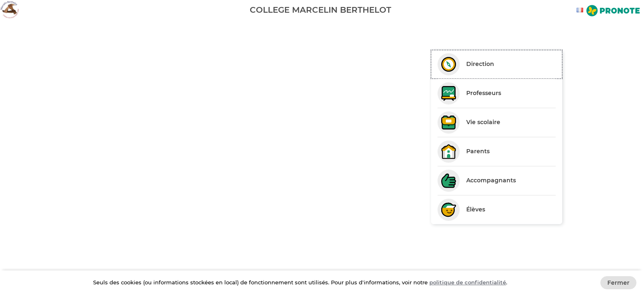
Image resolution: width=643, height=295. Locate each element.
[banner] (321, 9)
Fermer (618, 282)
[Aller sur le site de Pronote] (613, 11)
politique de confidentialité (467, 282)
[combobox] (581, 10)
